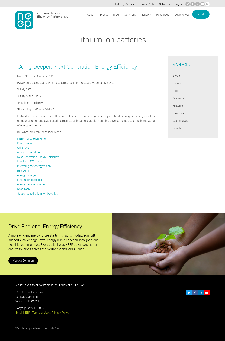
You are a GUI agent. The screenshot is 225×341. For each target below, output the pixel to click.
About (90, 14)
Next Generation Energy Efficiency (38, 157)
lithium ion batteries (29, 179)
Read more (24, 189)
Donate (200, 14)
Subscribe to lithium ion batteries (37, 193)
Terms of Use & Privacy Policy (50, 312)
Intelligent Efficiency (29, 161)
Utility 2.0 (23, 147)
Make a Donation (23, 260)
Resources (162, 14)
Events (103, 14)
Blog (115, 14)
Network (145, 14)
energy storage (26, 175)
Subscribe (164, 4)
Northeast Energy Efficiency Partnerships (52, 14)
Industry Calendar (124, 4)
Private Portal (146, 4)
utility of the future (28, 152)
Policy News (24, 143)
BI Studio (57, 328)
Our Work (129, 14)
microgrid (23, 170)
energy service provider (31, 184)
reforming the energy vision (34, 166)
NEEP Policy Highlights (31, 138)
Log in (177, 4)
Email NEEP (22, 312)
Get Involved (181, 14)
